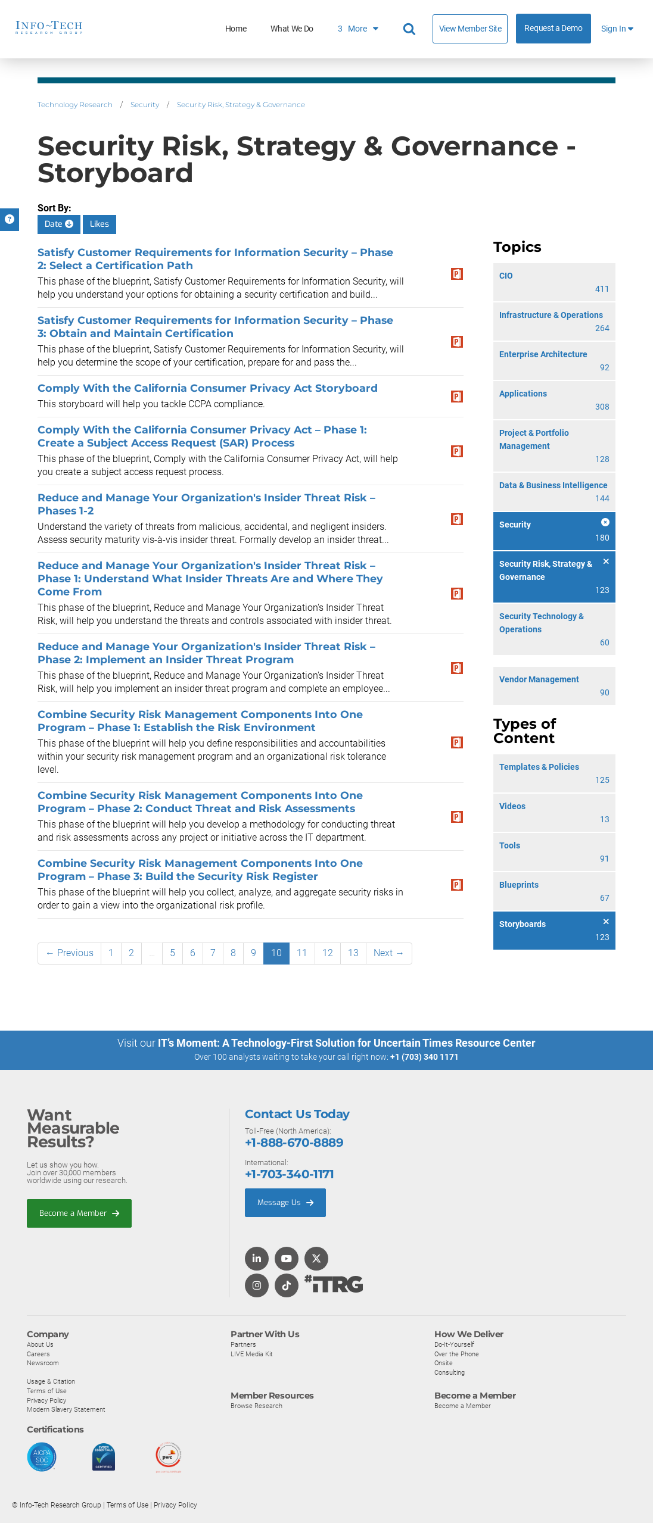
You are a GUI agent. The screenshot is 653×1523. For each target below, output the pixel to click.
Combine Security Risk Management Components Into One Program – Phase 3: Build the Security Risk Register (200, 869)
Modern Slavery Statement (66, 1409)
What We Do (291, 29)
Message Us (285, 1202)
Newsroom (43, 1362)
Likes (99, 224)
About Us (40, 1344)
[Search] (411, 29)
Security (144, 104)
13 (353, 953)
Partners (243, 1344)
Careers (38, 1353)
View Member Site (470, 28)
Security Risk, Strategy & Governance (241, 104)
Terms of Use (47, 1390)
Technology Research (75, 104)
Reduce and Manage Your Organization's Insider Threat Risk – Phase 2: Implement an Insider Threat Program (206, 653)
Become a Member (79, 1212)
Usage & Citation (51, 1381)
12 (327, 953)
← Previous (69, 953)
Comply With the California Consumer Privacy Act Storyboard (208, 388)
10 (276, 953)
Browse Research (256, 1406)
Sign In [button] (617, 29)
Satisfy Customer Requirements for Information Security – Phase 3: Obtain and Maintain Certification (215, 326)
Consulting (449, 1372)
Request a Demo (553, 28)
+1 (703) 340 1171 (424, 1057)
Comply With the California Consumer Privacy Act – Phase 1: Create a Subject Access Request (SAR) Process (202, 436)
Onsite (443, 1362)
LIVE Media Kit (252, 1353)
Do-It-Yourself (454, 1344)
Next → (389, 953)
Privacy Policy (46, 1400)
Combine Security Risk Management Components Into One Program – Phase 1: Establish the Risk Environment (200, 721)
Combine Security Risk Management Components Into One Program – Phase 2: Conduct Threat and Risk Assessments (200, 801)
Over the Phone (456, 1353)
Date (59, 224)
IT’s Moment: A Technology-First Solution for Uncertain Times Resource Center (347, 1043)
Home (236, 29)
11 (302, 953)
